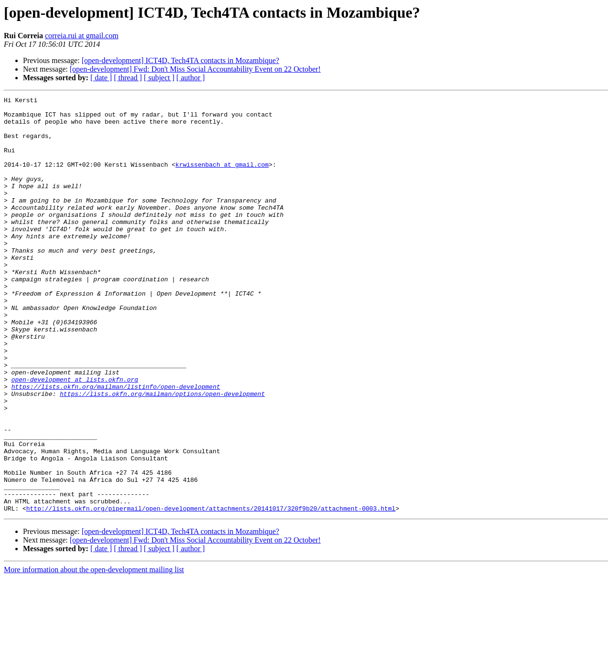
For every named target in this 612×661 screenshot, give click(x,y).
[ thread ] (128, 78)
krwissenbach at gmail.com (222, 178)
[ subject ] (159, 78)
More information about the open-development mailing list (94, 653)
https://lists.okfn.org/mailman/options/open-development (162, 453)
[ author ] (190, 78)
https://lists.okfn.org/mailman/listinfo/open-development (115, 445)
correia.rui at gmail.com (82, 36)
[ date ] (101, 78)
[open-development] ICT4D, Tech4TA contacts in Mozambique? (180, 60)
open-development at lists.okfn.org (74, 436)
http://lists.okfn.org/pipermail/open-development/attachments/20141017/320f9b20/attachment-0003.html (210, 591)
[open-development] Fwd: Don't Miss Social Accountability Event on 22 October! (195, 69)
